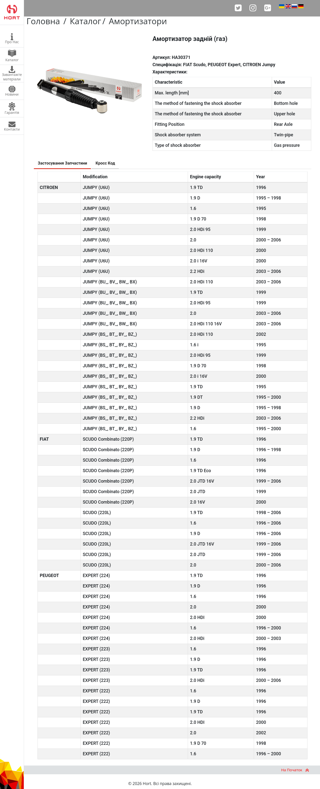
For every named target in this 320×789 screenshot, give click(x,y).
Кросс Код (105, 163)
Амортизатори (138, 21)
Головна (43, 21)
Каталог (85, 21)
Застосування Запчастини (62, 163)
